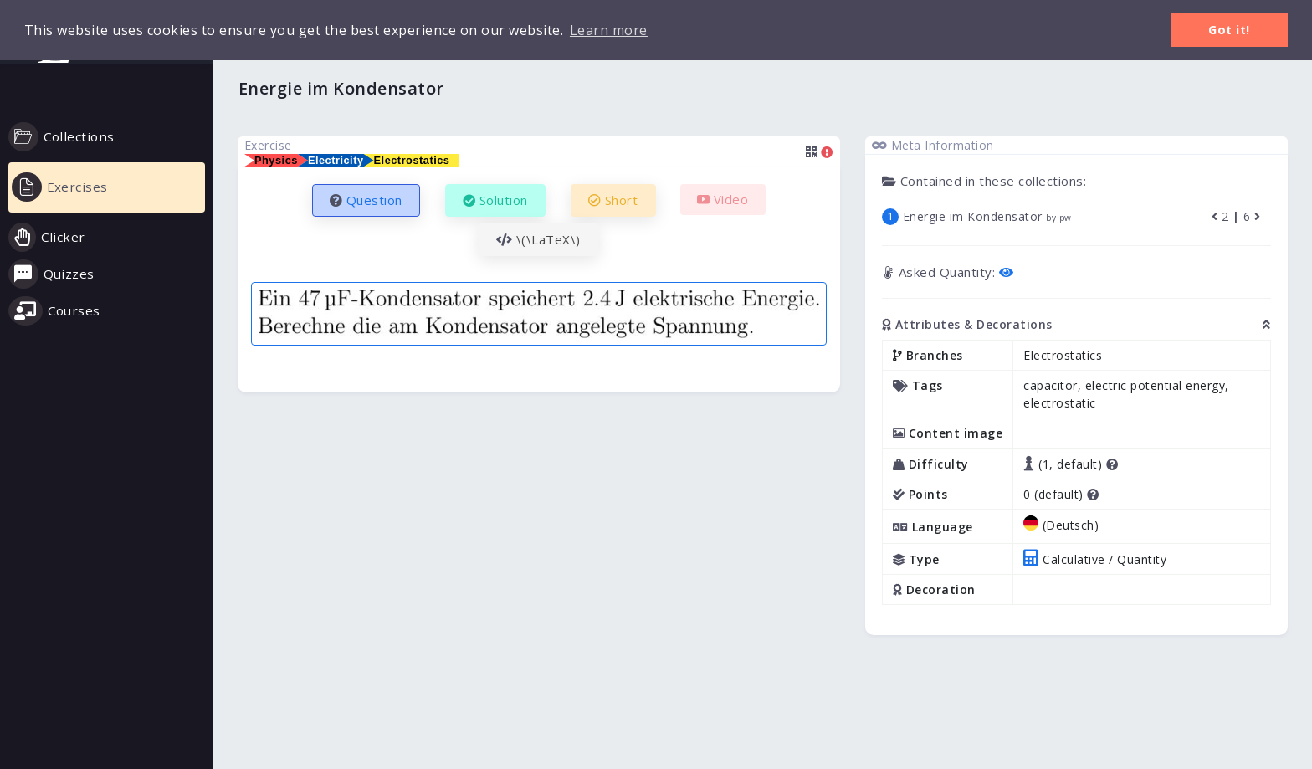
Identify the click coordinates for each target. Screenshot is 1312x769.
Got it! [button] (1229, 30)
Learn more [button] (609, 30)
